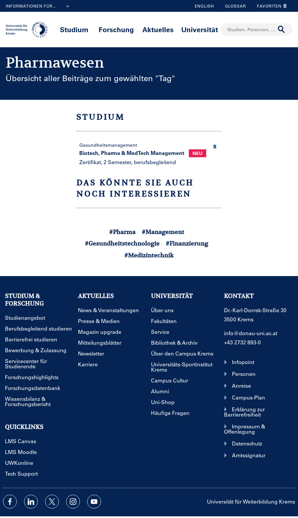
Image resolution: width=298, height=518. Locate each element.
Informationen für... (39, 7)
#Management (163, 232)
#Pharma (122, 232)
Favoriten (270, 6)
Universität (199, 29)
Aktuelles (158, 29)
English (204, 6)
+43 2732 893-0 (242, 342)
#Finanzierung (187, 243)
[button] (215, 146)
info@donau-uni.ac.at (250, 333)
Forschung (116, 29)
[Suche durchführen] (281, 29)
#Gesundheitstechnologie (122, 243)
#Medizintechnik (149, 255)
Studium (74, 29)
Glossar (233, 6)
